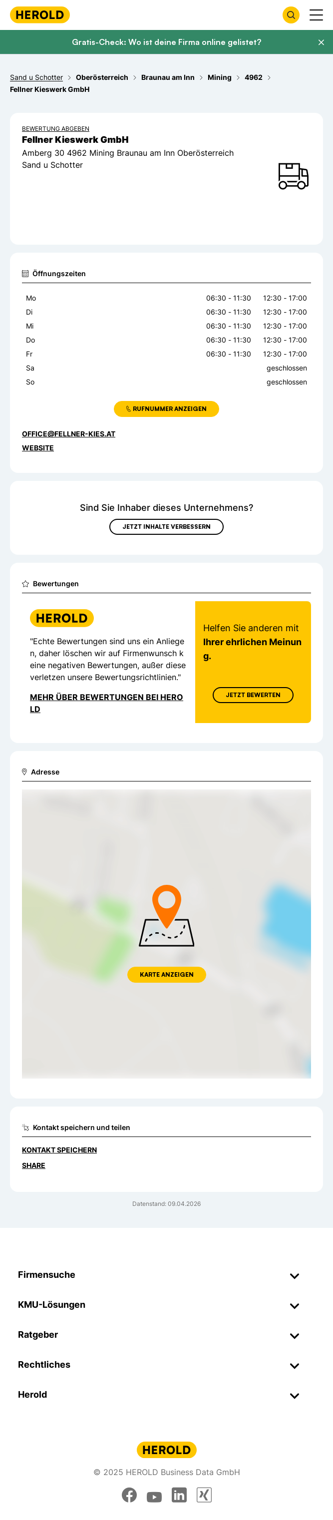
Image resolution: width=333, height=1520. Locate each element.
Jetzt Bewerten (253, 695)
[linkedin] (179, 1495)
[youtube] (154, 1495)
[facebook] (129, 1495)
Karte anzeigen (167, 974)
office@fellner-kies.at (68, 433)
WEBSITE (38, 447)
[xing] (204, 1495)
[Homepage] (40, 14)
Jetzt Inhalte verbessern (166, 526)
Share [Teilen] (33, 1165)
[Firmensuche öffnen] (291, 14)
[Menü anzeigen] (316, 14)
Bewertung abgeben (55, 128)
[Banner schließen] (321, 42)
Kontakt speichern (59, 1149)
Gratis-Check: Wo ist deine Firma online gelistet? (166, 42)
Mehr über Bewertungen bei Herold (106, 703)
